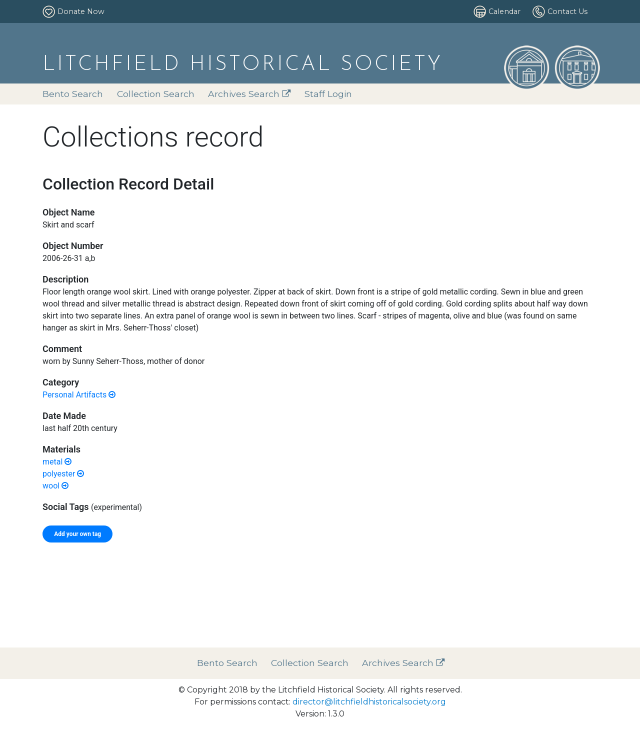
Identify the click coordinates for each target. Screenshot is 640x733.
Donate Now (81, 11)
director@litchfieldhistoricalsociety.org (369, 701)
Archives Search (249, 93)
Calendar (504, 11)
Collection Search (155, 93)
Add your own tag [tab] (77, 534)
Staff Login (328, 93)
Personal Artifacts (79, 395)
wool (55, 485)
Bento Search (72, 93)
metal (57, 461)
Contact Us (568, 11)
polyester (63, 473)
